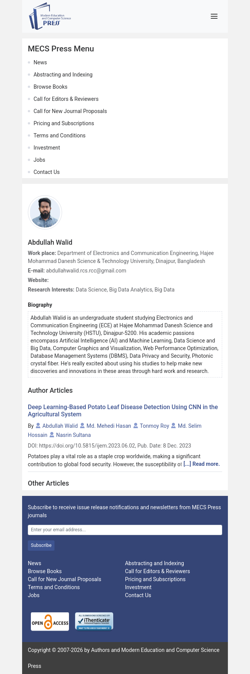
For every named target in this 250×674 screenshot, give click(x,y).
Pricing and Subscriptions (64, 123)
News (40, 62)
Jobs (39, 160)
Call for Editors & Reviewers (66, 99)
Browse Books (50, 87)
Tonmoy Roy (154, 426)
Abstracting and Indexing (63, 75)
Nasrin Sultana (73, 435)
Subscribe (41, 545)
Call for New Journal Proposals (70, 111)
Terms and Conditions (60, 135)
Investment (47, 148)
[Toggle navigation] (214, 16)
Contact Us (47, 172)
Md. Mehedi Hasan (109, 426)
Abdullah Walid (60, 426)
